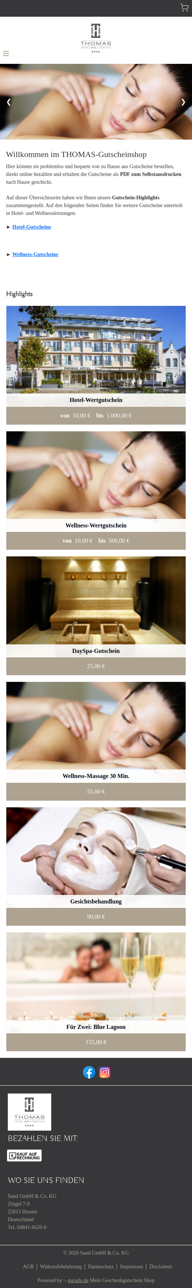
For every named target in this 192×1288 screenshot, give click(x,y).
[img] (95, 38)
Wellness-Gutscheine (35, 254)
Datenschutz (101, 1266)
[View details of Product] (96, 365)
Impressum (131, 1266)
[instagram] (104, 1071)
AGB (28, 1266)
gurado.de (78, 1280)
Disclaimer (160, 1266)
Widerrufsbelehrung (61, 1266)
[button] (6, 53)
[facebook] (88, 1071)
